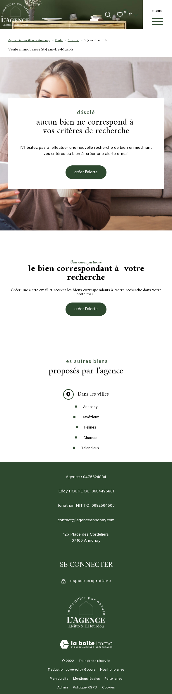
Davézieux (90, 417)
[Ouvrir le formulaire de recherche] (108, 14)
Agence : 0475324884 (86, 477)
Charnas (90, 438)
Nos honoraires (112, 670)
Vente (59, 40)
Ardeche (73, 40)
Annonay (90, 407)
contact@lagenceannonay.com (86, 520)
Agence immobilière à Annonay (29, 40)
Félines (90, 427)
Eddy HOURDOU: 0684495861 (86, 492)
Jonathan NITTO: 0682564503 (86, 506)
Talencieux (90, 448)
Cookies (108, 688)
